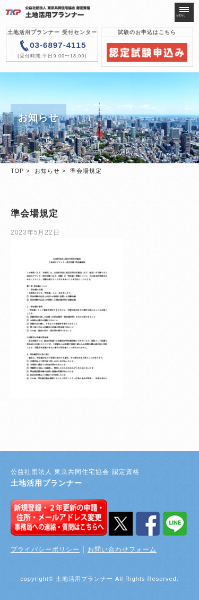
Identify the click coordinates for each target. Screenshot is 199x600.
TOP (17, 171)
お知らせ (47, 171)
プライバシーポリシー (45, 549)
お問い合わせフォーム (122, 549)
